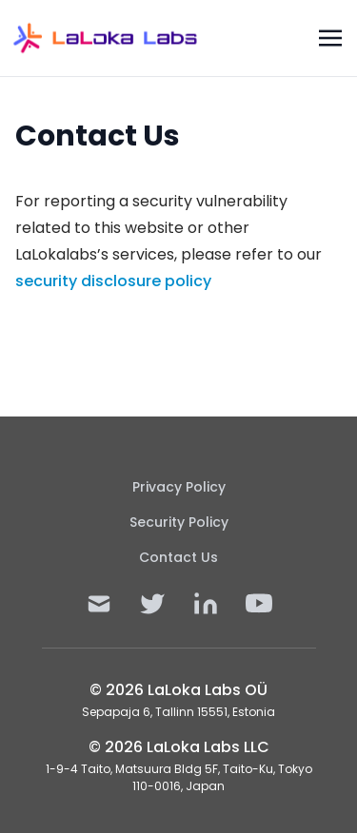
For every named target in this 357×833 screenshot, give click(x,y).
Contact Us (178, 557)
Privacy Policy (179, 486)
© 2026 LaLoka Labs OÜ (178, 690)
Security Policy (178, 522)
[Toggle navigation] (330, 37)
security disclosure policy (113, 281)
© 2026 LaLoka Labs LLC (179, 747)
